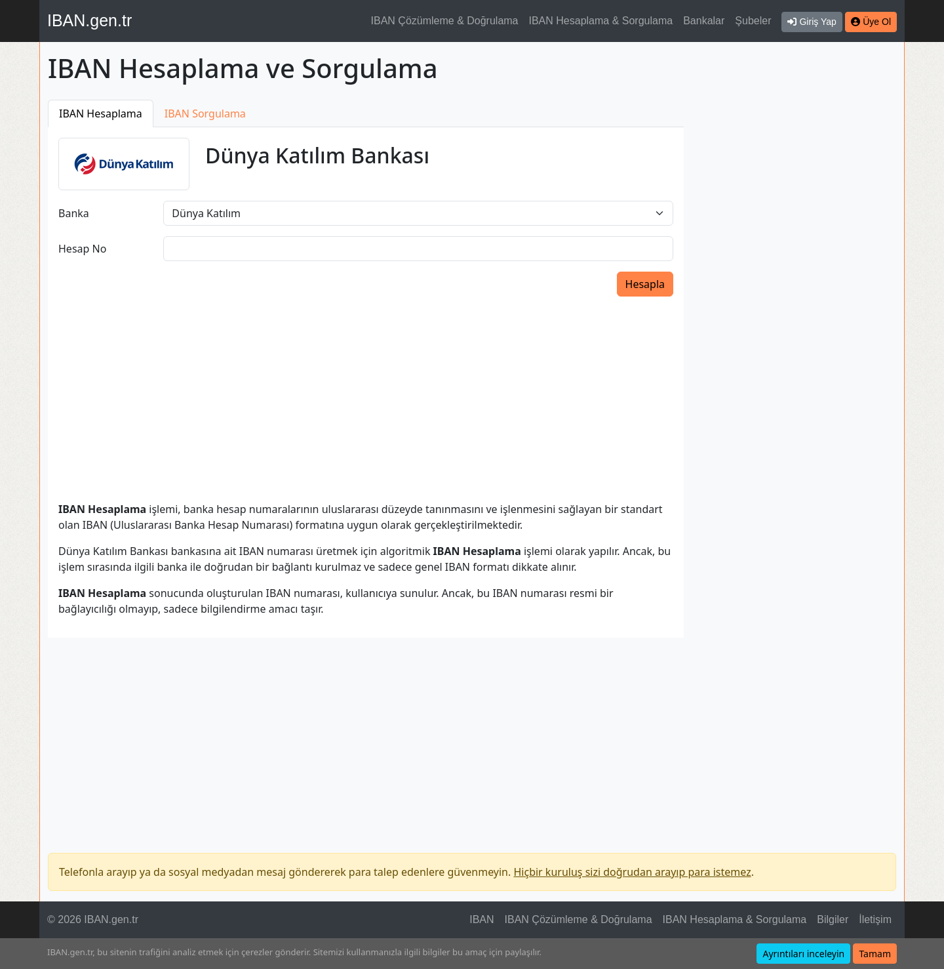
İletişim (875, 919)
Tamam (875, 953)
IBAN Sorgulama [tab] (205, 113)
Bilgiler (832, 919)
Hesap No (82, 248)
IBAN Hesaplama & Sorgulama (601, 20)
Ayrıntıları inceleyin (803, 953)
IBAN (481, 919)
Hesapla (645, 284)
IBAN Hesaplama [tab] (100, 113)
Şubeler (753, 20)
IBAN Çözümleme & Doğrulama (445, 20)
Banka (73, 213)
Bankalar (703, 20)
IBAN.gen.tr (89, 20)
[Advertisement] (797, 296)
